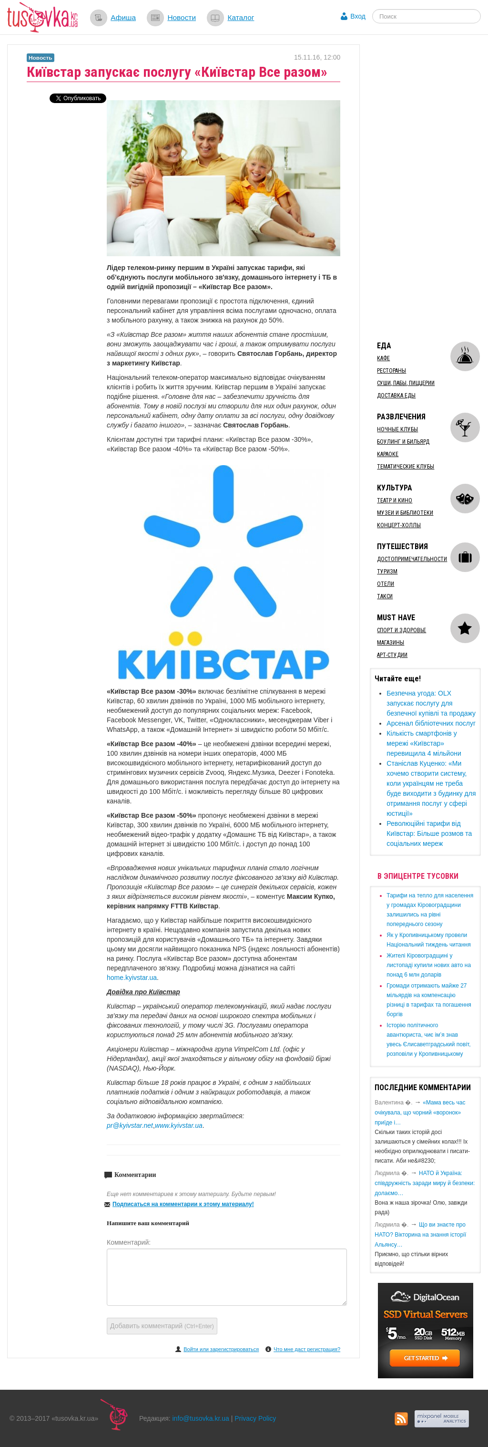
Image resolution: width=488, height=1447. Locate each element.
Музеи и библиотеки (405, 513)
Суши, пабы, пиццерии (406, 383)
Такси (385, 596)
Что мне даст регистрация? (307, 1349)
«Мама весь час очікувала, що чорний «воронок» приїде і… (420, 1112)
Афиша (123, 17)
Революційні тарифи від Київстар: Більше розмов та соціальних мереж (429, 833)
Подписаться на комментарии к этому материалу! (183, 1204)
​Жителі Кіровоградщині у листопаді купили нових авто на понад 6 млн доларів (428, 965)
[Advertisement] (429, 187)
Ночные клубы (397, 429)
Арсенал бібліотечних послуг (431, 723)
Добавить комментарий (162, 1326)
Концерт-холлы (399, 525)
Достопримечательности (412, 559)
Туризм (387, 571)
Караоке (387, 454)
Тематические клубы (405, 466)
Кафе (383, 358)
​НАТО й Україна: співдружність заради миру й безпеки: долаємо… (425, 1183)
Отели (385, 584)
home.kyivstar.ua (132, 977)
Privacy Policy (255, 1418)
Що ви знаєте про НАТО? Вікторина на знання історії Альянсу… (420, 1234)
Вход (358, 16)
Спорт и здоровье (401, 630)
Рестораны (391, 370)
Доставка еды (396, 395)
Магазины (390, 642)
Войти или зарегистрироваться (221, 1349)
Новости (181, 17)
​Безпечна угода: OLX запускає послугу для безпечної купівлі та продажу (431, 703)
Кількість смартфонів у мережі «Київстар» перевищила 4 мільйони (423, 743)
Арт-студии (392, 655)
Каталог (240, 17)
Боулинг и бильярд (403, 441)
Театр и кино (394, 500)
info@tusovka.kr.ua (201, 1418)
